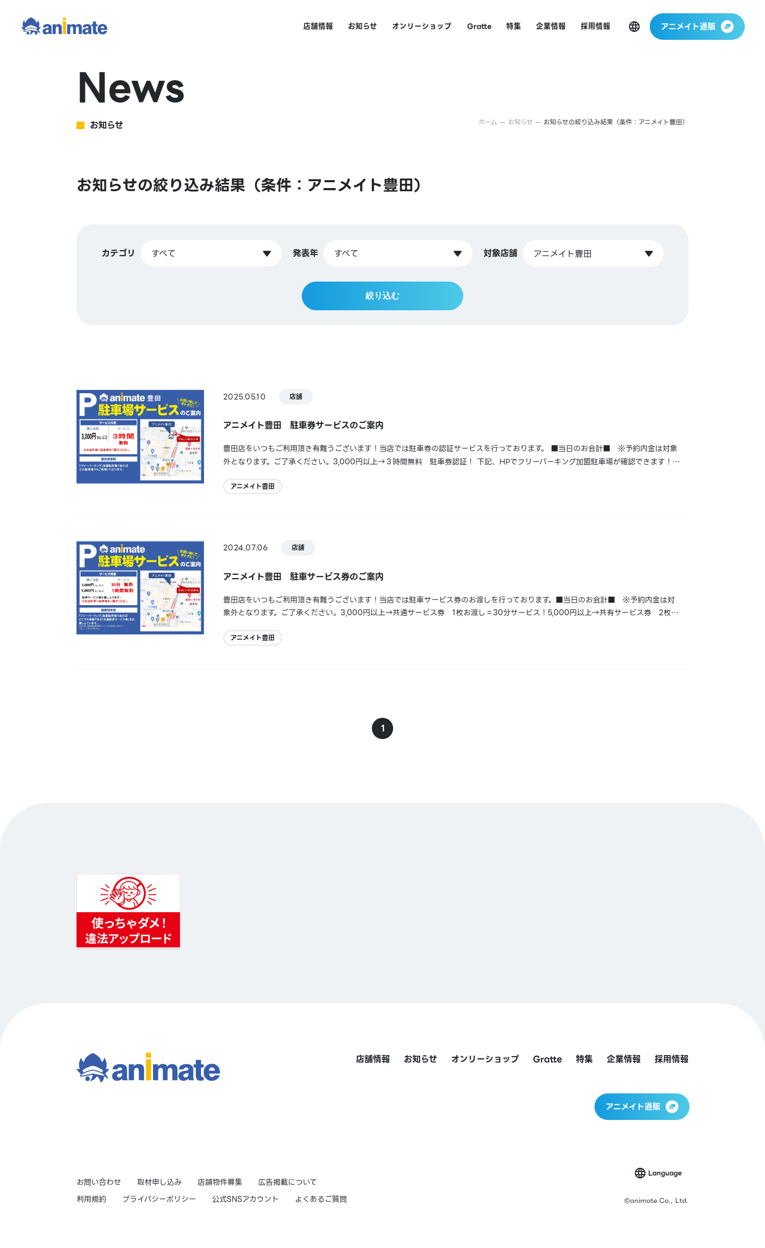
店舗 (296, 397)
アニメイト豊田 (253, 486)
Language (665, 1173)
